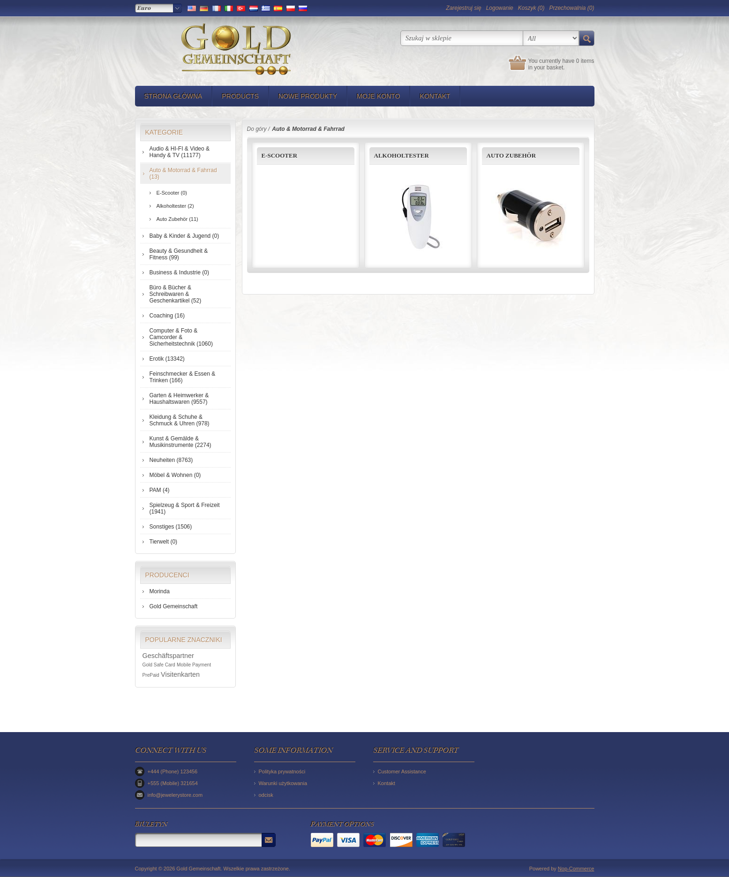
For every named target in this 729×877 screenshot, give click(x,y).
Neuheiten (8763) (171, 460)
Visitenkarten (180, 674)
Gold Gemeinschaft (174, 606)
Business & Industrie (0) (179, 272)
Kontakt (435, 96)
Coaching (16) (167, 315)
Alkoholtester (401, 155)
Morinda (160, 591)
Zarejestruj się (463, 8)
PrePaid (151, 675)
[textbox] (461, 38)
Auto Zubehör (511, 155)
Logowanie (499, 8)
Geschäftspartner (168, 655)
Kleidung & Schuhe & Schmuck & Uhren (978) (180, 420)
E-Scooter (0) (172, 193)
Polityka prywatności (282, 771)
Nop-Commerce (576, 868)
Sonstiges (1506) (171, 526)
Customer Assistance (402, 771)
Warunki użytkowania (283, 783)
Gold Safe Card (159, 664)
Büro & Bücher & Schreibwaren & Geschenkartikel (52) (176, 294)
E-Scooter (280, 155)
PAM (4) (160, 490)
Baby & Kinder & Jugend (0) (184, 236)
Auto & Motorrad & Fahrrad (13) (183, 173)
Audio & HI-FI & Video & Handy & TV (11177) (180, 152)
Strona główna (173, 96)
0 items (585, 61)
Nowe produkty (307, 96)
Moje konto (378, 96)
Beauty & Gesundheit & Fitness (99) (179, 254)
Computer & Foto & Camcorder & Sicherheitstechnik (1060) (181, 337)
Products (240, 96)
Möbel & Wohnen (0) (175, 475)
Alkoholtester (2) (175, 206)
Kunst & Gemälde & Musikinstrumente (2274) (180, 441)
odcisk (266, 795)
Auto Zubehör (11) (177, 219)
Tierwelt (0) (164, 541)
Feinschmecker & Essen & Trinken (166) (183, 377)
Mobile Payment (194, 664)
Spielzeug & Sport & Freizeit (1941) (185, 508)
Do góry (257, 129)
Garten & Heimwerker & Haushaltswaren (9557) (179, 398)
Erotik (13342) (167, 358)
